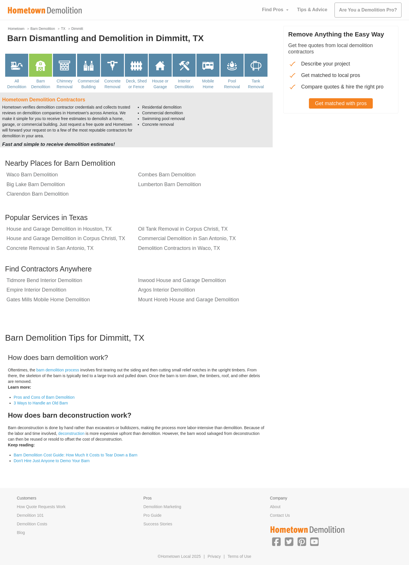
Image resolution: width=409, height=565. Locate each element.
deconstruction (71, 433)
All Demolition (16, 84)
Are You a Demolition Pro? (368, 9)
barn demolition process (57, 370)
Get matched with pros (341, 103)
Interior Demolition (184, 84)
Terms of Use (239, 556)
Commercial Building (88, 84)
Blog (21, 532)
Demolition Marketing (162, 506)
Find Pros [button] (272, 9)
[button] (276, 541)
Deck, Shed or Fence (136, 84)
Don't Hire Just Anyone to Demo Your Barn (52, 460)
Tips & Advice (312, 9)
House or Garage (160, 84)
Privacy (214, 556)
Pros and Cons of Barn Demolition (44, 397)
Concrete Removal (112, 84)
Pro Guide (153, 515)
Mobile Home (208, 84)
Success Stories (158, 524)
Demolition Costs (32, 524)
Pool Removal (232, 84)
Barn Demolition (40, 84)
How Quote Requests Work (41, 506)
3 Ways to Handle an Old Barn (41, 403)
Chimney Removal (64, 84)
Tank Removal (256, 84)
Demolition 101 (30, 515)
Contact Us (280, 515)
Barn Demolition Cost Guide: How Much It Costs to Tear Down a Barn (75, 455)
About (275, 506)
